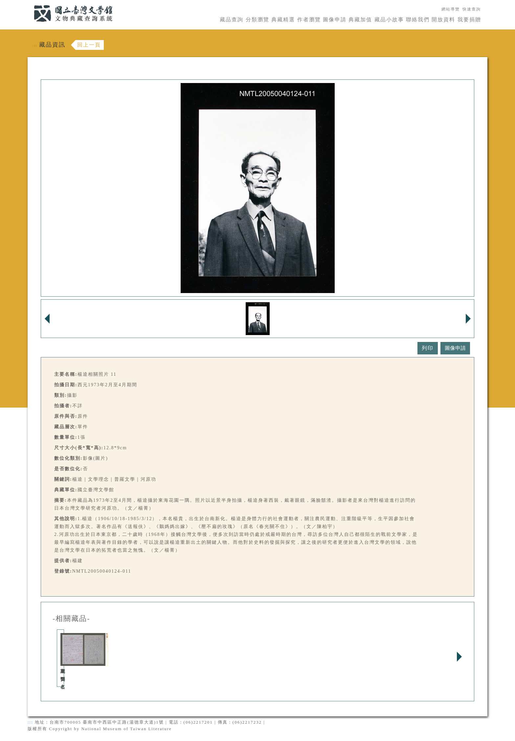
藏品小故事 (389, 19)
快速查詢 (471, 9)
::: (30, 4)
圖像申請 (335, 19)
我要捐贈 (469, 19)
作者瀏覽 (309, 19)
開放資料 (443, 19)
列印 (428, 348)
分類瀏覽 (257, 19)
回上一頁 (89, 45)
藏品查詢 (231, 19)
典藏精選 (283, 19)
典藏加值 (360, 19)
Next (459, 657)
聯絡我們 (418, 19)
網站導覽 (450, 9)
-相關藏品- (71, 619)
